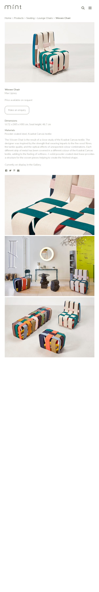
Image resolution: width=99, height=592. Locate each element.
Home (8, 18)
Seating (30, 18)
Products (19, 18)
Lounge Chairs (45, 18)
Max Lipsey (11, 93)
